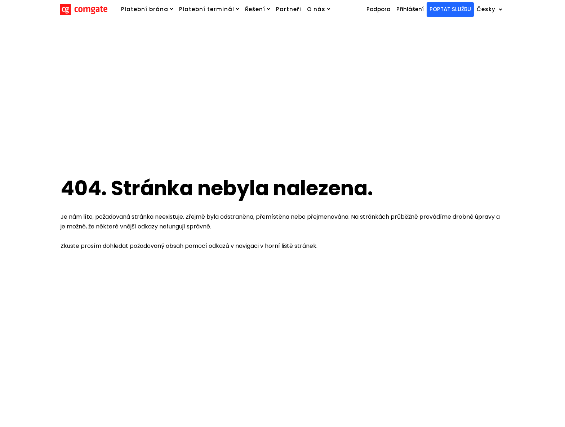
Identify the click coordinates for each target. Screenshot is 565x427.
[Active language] (494, 9)
